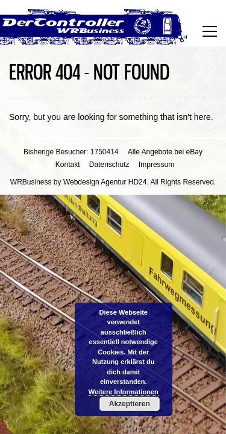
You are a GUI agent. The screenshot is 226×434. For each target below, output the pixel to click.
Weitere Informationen (124, 391)
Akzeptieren (129, 404)
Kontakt (67, 164)
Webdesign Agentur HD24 (105, 182)
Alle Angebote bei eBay (165, 152)
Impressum (156, 164)
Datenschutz (109, 164)
